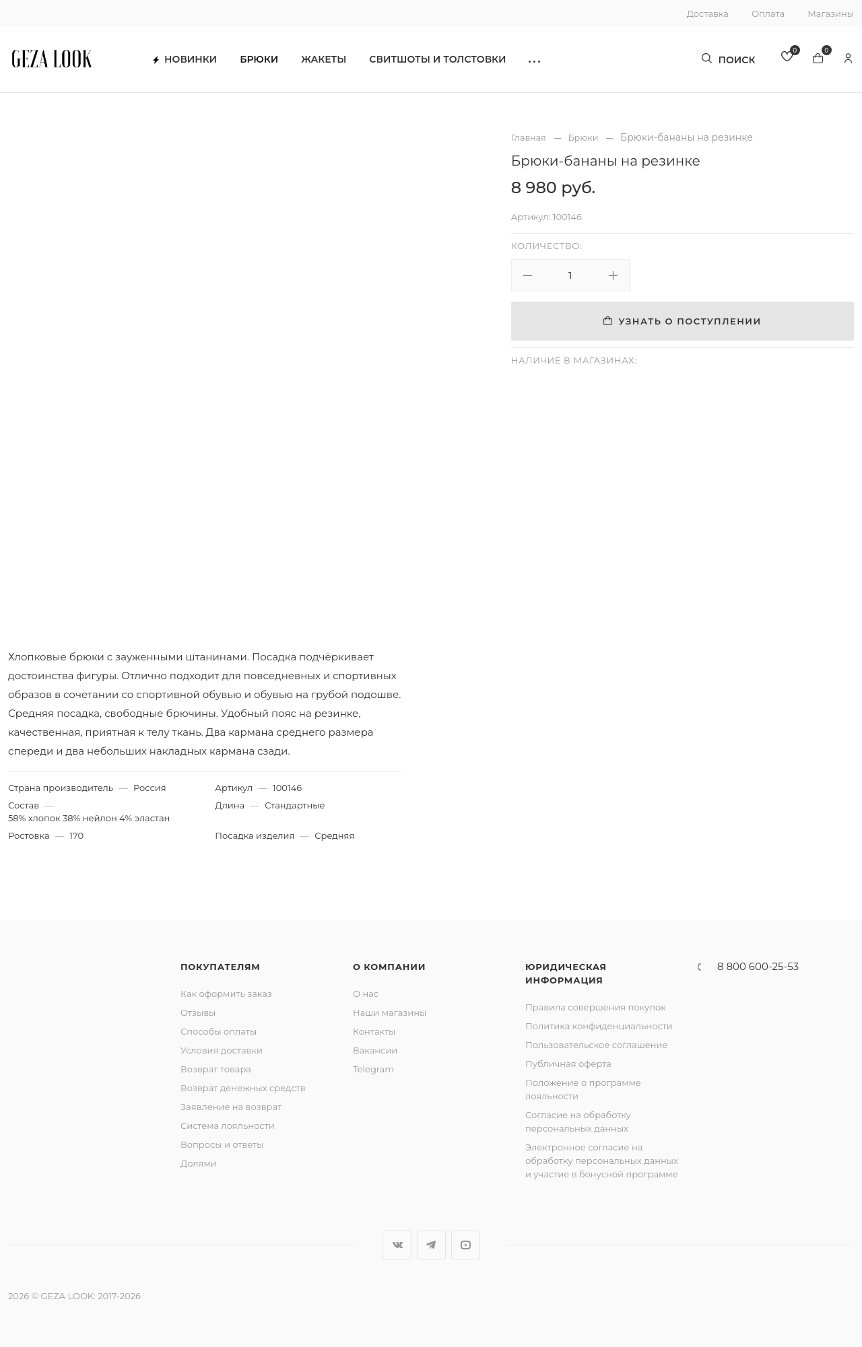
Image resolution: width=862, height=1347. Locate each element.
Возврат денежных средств (243, 1087)
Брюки (266, 61)
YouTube (465, 1245)
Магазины (830, 13)
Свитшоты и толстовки (444, 61)
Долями (198, 1163)
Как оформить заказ (226, 993)
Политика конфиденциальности (599, 1026)
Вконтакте (397, 1245)
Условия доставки (221, 1050)
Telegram (373, 1069)
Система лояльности (227, 1125)
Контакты (374, 1031)
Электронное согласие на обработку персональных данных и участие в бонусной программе (601, 1160)
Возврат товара (215, 1069)
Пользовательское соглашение (596, 1044)
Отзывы (198, 1012)
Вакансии (375, 1050)
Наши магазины (389, 1012)
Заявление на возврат (230, 1106)
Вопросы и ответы (221, 1144)
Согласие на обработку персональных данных (578, 1121)
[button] (542, 61)
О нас (365, 993)
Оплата (768, 13)
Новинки (192, 61)
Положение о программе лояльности (583, 1089)
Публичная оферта (568, 1063)
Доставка (708, 13)
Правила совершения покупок (595, 1007)
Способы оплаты (218, 1031)
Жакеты (331, 61)
